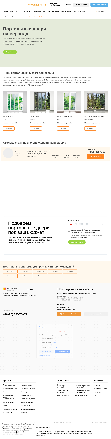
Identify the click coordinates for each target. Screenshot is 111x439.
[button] (81, 5)
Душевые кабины (27, 402)
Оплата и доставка (100, 388)
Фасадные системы (28, 388)
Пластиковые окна (9, 385)
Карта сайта (97, 399)
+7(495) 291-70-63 (15, 314)
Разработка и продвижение (98, 422)
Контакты (81, 11)
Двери (11, 11)
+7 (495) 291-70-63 (36, 4)
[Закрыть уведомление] (35, 423)
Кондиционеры (53, 11)
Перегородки (26, 392)
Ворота (18, 11)
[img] (12, 6)
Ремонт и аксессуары (68, 11)
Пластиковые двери (10, 392)
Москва (100, 11)
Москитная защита (27, 395)
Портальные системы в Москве (18, 16)
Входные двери (8, 399)
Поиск (68, 5)
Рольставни (7, 413)
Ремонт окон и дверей (62, 386)
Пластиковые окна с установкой (82, 386)
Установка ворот (63, 396)
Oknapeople (5, 16)
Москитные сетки (81, 396)
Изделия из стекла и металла (34, 11)
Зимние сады (25, 406)
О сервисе (97, 392)
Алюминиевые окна (10, 388)
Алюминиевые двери (8, 396)
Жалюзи (24, 413)
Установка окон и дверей (63, 391)
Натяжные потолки (10, 409)
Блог (95, 395)
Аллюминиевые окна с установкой (82, 391)
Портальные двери (28, 399)
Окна (5, 11)
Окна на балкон (8, 402)
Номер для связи (73, 220)
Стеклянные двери (28, 409)
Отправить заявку (77, 242)
